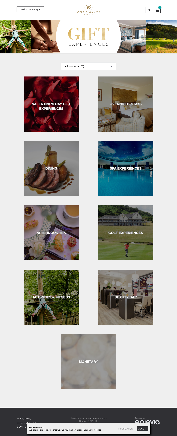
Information (125, 428)
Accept (142, 428)
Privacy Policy (24, 418)
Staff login (22, 427)
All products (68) (74, 66)
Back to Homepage (30, 9)
